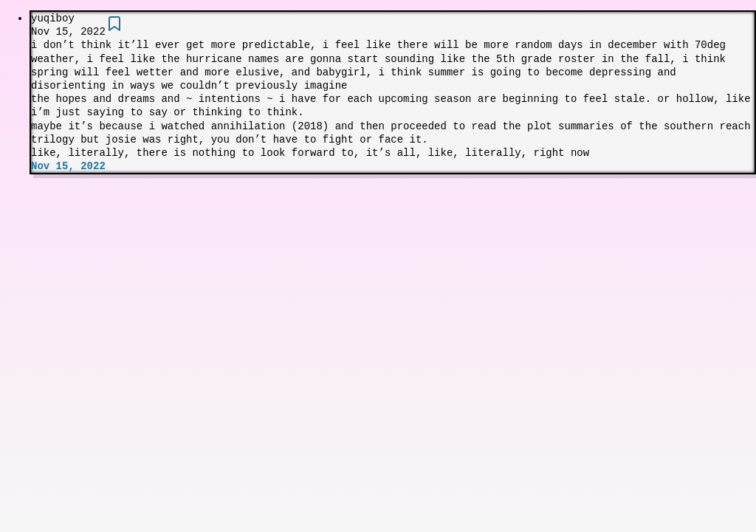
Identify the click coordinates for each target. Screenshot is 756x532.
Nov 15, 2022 (68, 166)
